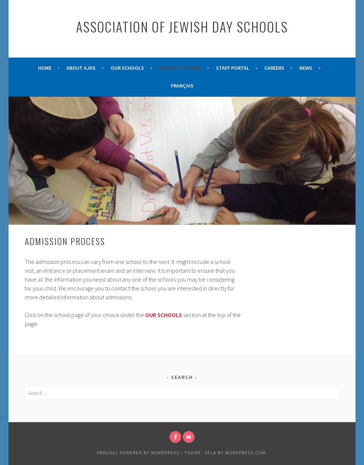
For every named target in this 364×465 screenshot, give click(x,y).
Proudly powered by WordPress (138, 452)
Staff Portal (232, 68)
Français (182, 85)
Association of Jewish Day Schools (182, 26)
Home (44, 68)
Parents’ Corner (180, 68)
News (305, 68)
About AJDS (81, 68)
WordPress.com (245, 452)
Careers (274, 68)
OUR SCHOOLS (163, 314)
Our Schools (127, 68)
